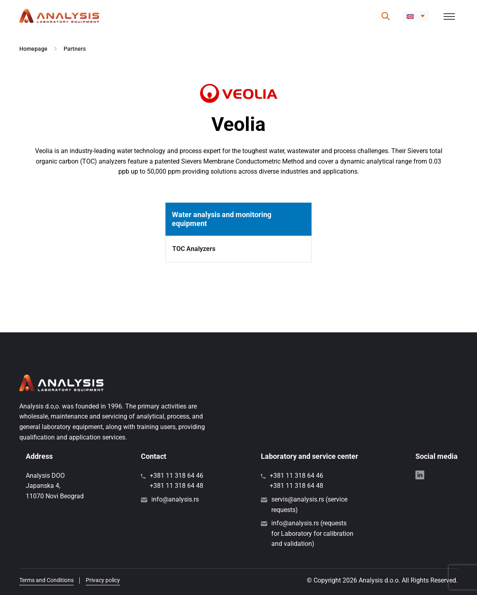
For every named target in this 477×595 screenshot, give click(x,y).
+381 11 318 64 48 (176, 485)
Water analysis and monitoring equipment (221, 219)
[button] (416, 16)
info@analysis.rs (175, 499)
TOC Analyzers (193, 249)
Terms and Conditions (46, 580)
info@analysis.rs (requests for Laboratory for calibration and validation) (312, 533)
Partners (75, 49)
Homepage (33, 49)
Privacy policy (103, 580)
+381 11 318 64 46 (176, 475)
